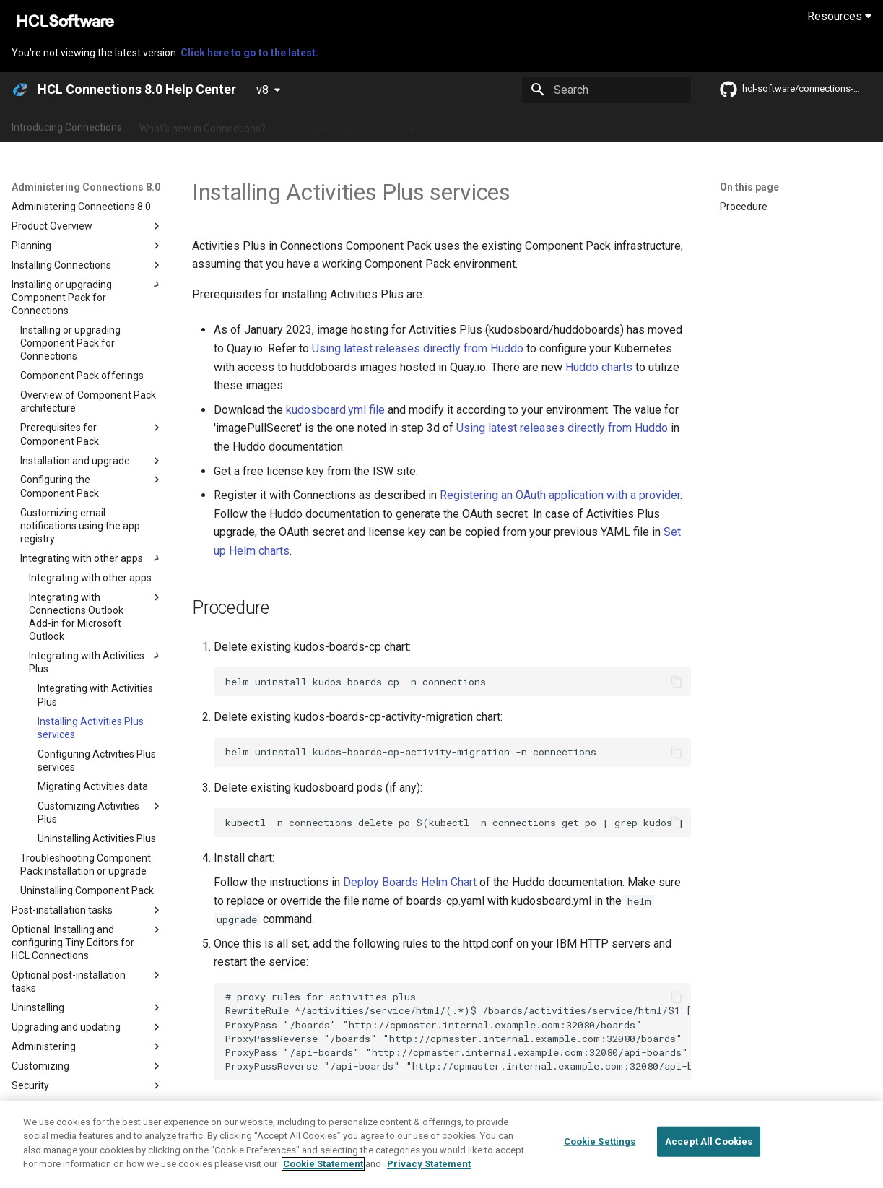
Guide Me (736, 125)
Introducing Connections (67, 125)
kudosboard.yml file (335, 410)
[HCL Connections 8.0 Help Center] (20, 89)
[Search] (606, 90)
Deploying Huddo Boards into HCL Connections (444, 1112)
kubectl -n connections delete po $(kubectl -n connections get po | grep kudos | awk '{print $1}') (458, 822)
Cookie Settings (600, 1166)
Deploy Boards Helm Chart (410, 882)
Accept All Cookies (708, 1166)
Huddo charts (598, 367)
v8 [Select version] (262, 90)
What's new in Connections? (202, 125)
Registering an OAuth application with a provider (560, 495)
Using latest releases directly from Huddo (417, 348)
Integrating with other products (627, 125)
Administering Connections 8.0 (352, 125)
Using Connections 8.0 (490, 125)
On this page (749, 187)
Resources (839, 16)
